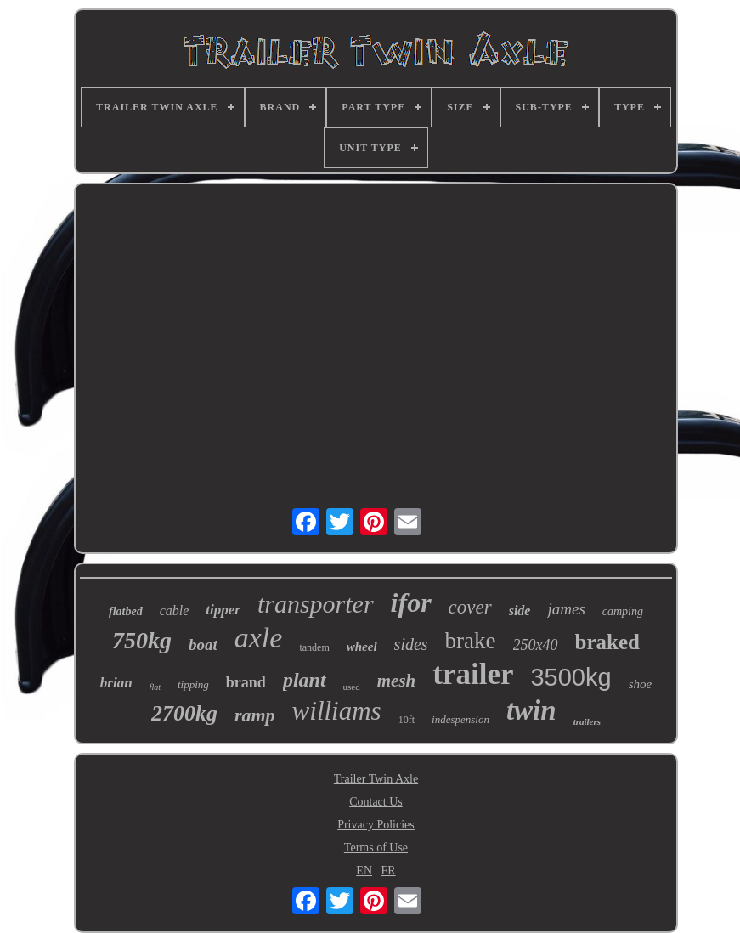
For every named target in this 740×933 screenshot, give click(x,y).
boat (203, 644)
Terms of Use (376, 847)
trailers (587, 721)
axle (258, 637)
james (566, 609)
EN (364, 870)
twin (531, 710)
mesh (396, 680)
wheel (362, 646)
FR (388, 870)
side (520, 610)
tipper (223, 610)
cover (470, 607)
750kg (142, 640)
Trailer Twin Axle (376, 778)
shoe (640, 684)
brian (116, 683)
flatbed (126, 611)
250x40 (535, 644)
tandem (314, 647)
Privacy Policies (376, 824)
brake (470, 640)
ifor (411, 602)
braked (607, 641)
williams (336, 711)
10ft (406, 720)
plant (304, 680)
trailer (472, 674)
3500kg (570, 677)
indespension (460, 719)
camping (622, 611)
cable (174, 610)
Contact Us (376, 801)
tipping (193, 684)
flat (155, 687)
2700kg (184, 713)
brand (246, 682)
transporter (315, 604)
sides (411, 644)
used (351, 686)
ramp (254, 715)
